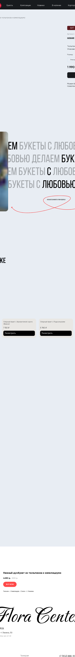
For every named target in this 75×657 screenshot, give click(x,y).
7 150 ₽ (6, 328)
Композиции (25, 5)
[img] (19, 294)
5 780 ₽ (43, 328)
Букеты (10, 5)
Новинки (40, 5)
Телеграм (24, 656)
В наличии (56, 5)
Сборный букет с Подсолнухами (52, 322)
